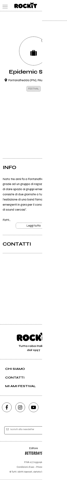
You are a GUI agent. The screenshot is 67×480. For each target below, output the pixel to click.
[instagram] (20, 408)
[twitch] (47, 408)
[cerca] (56, 5)
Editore (34, 452)
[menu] (4, 5)
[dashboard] (63, 5)
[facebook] (7, 408)
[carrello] (49, 5)
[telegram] (60, 408)
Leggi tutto (33, 226)
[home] (25, 5)
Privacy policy (43, 467)
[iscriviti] (58, 431)
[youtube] (33, 408)
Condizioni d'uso (25, 467)
